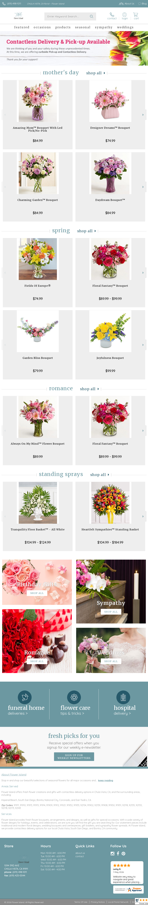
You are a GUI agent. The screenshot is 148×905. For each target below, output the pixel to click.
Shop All (94, 73)
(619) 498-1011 (14, 3)
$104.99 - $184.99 (110, 542)
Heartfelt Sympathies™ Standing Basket (110, 529)
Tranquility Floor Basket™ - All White (38, 529)
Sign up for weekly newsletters (74, 757)
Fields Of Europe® (38, 285)
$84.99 (38, 140)
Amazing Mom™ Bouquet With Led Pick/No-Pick (38, 129)
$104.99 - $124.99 (38, 542)
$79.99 (38, 371)
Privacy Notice (98, 902)
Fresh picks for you (74, 740)
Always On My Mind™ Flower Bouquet (38, 443)
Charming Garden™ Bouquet (37, 200)
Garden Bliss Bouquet (38, 358)
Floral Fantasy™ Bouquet (110, 285)
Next (143, 114)
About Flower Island (13, 774)
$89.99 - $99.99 (110, 298)
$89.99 (38, 456)
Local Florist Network (118, 902)
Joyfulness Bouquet (110, 358)
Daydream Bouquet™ (110, 200)
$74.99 (110, 140)
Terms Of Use (80, 902)
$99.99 (110, 371)
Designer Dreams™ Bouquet (110, 127)
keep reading (105, 780)
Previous (4, 114)
